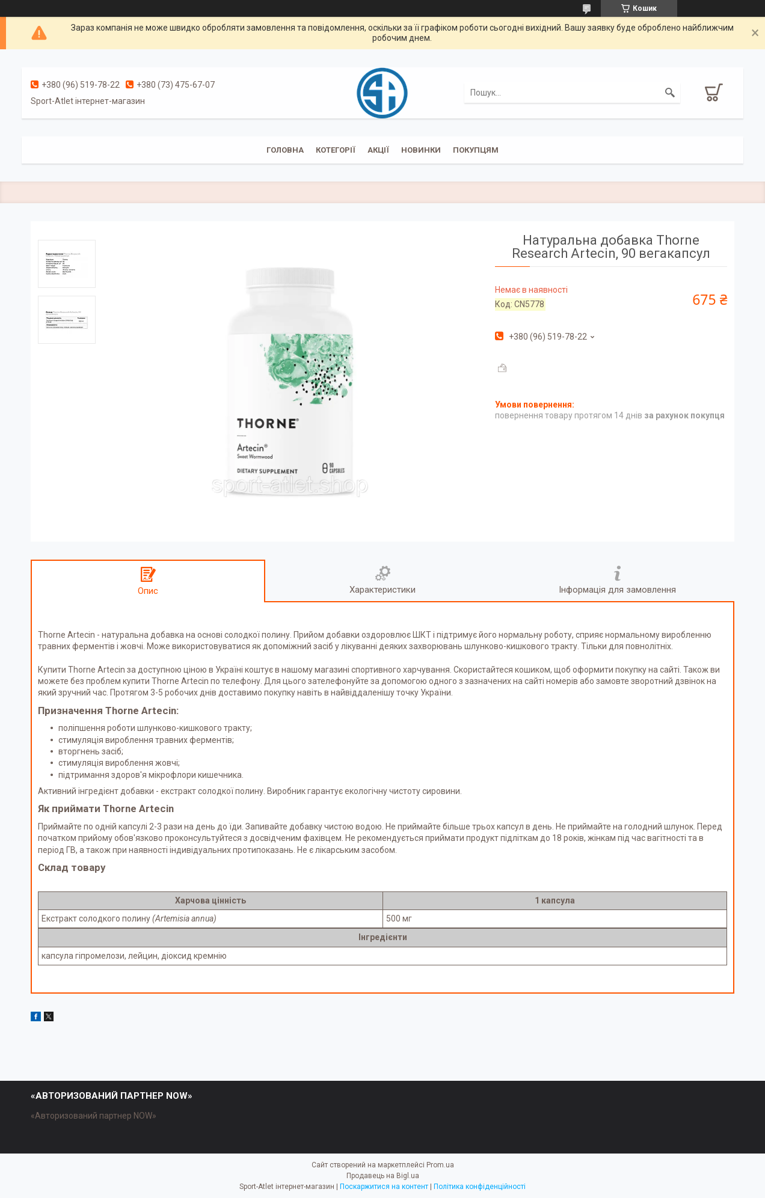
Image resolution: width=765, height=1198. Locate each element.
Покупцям (476, 149)
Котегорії (335, 149)
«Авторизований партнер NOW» (93, 1115)
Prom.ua (440, 1165)
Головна (285, 149)
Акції (378, 149)
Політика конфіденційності (480, 1186)
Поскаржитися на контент (384, 1186)
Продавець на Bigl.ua (382, 1176)
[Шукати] (670, 92)
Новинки (421, 149)
